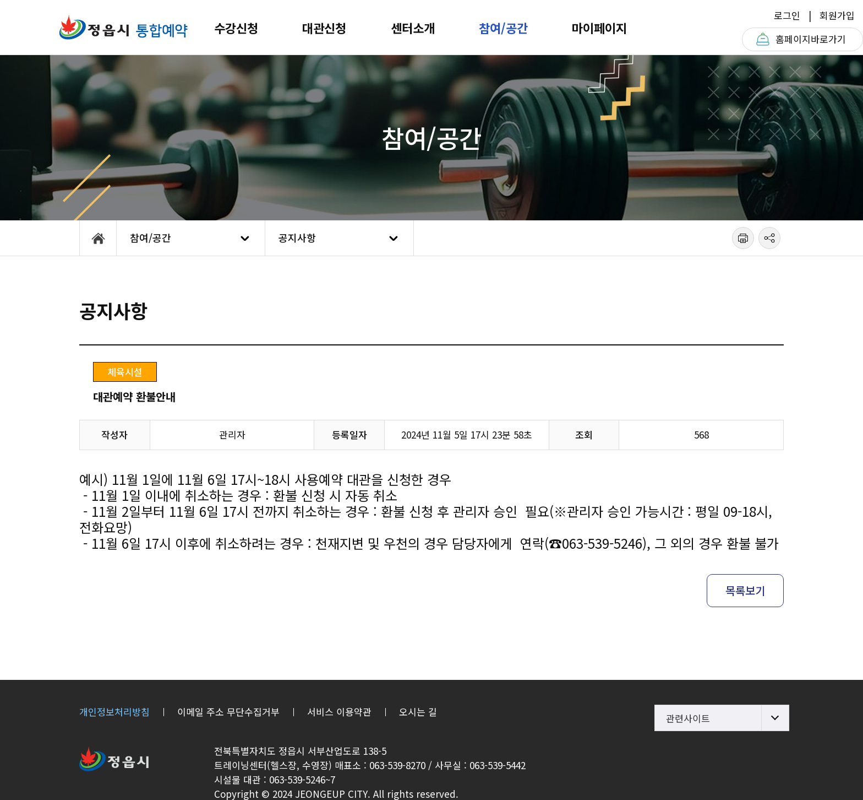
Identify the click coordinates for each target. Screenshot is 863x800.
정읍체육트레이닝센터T (123, 27)
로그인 (787, 15)
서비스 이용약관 (339, 711)
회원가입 (837, 15)
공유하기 (769, 238)
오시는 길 (418, 711)
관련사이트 (688, 718)
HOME (98, 238)
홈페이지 (810, 39)
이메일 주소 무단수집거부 (228, 711)
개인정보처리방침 (114, 711)
